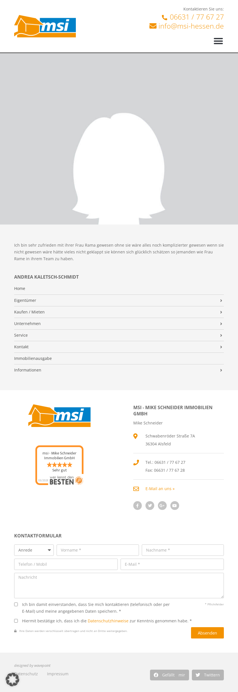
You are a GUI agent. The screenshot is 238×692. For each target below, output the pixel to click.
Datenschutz (26, 673)
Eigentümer (25, 300)
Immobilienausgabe (33, 358)
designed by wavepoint (32, 665)
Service (21, 335)
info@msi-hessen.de (191, 26)
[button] (169, 675)
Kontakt (21, 347)
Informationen (27, 370)
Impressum (57, 673)
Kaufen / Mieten (29, 312)
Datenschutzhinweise (108, 620)
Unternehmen (27, 323)
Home (19, 288)
